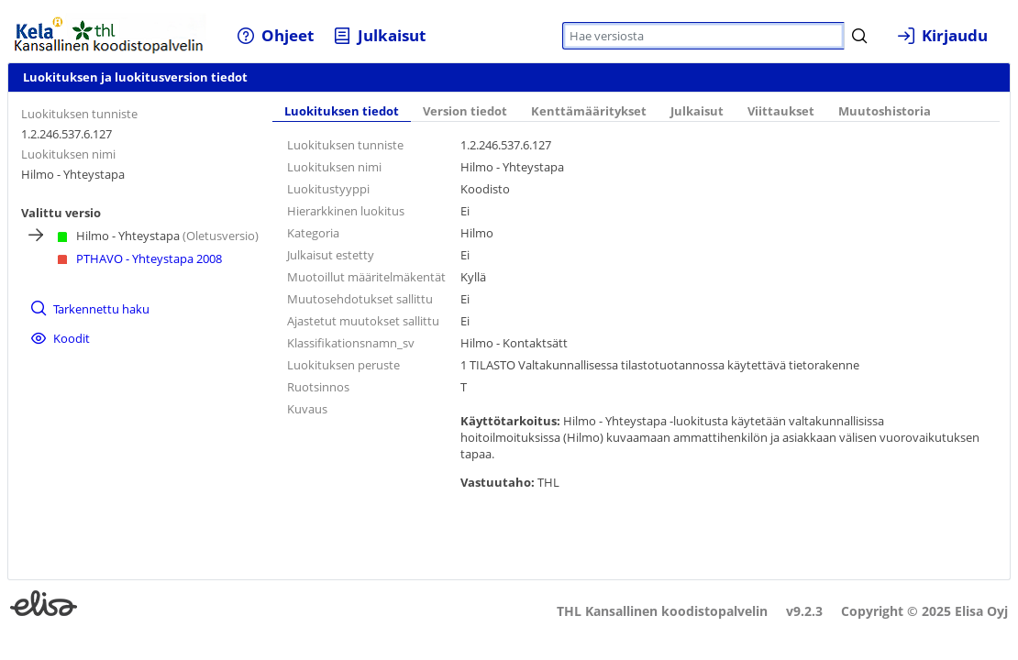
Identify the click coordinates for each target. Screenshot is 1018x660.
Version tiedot (465, 111)
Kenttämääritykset (589, 111)
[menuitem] (275, 35)
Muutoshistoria (884, 111)
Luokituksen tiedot (341, 111)
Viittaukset (780, 111)
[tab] (341, 113)
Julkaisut (697, 111)
